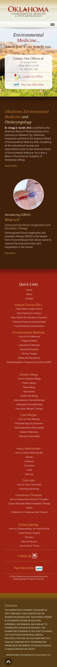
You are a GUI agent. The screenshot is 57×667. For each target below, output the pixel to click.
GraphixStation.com (43, 655)
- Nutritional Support (29, 349)
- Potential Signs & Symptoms (28, 423)
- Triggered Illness (28, 340)
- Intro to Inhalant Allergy (29, 378)
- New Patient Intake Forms (28, 308)
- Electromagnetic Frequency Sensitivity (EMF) (29, 362)
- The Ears (29, 537)
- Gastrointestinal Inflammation (28, 427)
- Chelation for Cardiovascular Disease (29, 512)
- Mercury (28, 474)
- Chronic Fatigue (28, 353)
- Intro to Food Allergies (28, 418)
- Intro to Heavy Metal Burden (28, 452)
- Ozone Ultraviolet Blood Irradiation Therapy (28, 503)
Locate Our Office (28, 76)
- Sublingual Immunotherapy (28, 404)
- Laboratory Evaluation (28, 344)
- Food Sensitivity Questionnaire (28, 325)
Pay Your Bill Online (28, 84)
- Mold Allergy (28, 387)
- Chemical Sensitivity (28, 488)
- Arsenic (28, 456)
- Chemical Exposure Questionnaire (28, 321)
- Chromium (29, 465)
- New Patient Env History (28, 313)
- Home (28, 289)
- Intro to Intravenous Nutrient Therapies (29, 499)
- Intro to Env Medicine (29, 336)
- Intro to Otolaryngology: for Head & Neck (28, 528)
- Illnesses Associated (29, 436)
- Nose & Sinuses (28, 541)
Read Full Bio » (11, 165)
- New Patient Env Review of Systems (28, 317)
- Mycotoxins (28, 391)
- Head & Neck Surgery (28, 532)
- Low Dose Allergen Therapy (29, 408)
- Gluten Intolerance (28, 431)
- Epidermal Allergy (29, 395)
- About (28, 294)
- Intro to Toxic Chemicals (28, 484)
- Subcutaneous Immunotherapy (29, 400)
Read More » (10, 253)
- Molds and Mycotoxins (28, 357)
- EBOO (28, 507)
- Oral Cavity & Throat (28, 545)
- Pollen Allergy (29, 382)
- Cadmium (28, 461)
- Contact (28, 298)
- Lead (29, 469)
